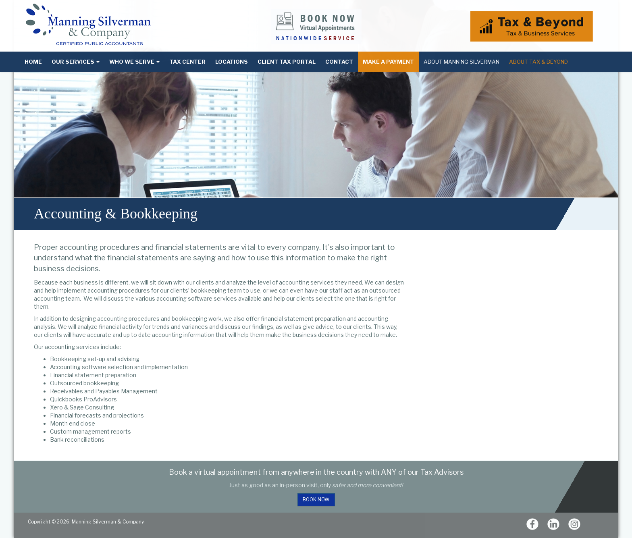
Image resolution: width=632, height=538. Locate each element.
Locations (231, 61)
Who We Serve (134, 61)
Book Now (316, 499)
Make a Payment (388, 61)
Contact (339, 61)
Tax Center (187, 61)
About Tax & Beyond (538, 61)
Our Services (76, 61)
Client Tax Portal (287, 61)
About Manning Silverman (461, 61)
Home (33, 61)
